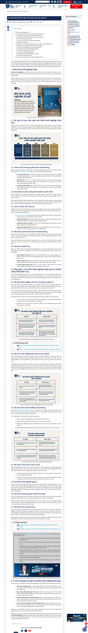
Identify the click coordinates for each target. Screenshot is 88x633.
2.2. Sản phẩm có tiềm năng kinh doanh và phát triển (30, 37)
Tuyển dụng (67, 2)
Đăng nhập (77, 2)
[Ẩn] (19, 28)
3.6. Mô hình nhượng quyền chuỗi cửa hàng (27, 53)
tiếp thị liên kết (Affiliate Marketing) (25, 410)
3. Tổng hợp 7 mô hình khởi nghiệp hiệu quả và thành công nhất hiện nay (34, 44)
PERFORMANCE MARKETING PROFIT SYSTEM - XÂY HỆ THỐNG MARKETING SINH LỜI (74, 24)
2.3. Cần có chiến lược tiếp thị (24, 39)
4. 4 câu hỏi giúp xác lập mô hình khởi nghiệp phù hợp (29, 57)
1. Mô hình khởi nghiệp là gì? (22, 32)
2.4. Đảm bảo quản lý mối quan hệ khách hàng (28, 40)
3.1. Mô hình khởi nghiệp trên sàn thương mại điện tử (29, 45)
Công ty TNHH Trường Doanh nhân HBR (19, 22)
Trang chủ (9, 11)
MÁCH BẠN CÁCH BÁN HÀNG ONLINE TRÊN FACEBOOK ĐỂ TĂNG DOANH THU (39, 529)
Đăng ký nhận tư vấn (76, 6)
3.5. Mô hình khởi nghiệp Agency (24, 52)
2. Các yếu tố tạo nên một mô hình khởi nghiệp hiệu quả (29, 34)
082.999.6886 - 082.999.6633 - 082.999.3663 (18, 1)
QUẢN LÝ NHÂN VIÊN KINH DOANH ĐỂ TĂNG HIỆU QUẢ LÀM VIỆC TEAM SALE (40, 349)
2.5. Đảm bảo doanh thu (22, 42)
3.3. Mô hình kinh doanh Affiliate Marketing (27, 49)
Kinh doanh (25, 11)
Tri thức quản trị (17, 11)
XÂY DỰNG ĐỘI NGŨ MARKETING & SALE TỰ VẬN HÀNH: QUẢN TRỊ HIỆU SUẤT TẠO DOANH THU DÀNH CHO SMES (75, 40)
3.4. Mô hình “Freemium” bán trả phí (25, 50)
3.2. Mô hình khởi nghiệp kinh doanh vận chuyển (28, 47)
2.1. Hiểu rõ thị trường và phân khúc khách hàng (28, 35)
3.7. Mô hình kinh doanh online (24, 55)
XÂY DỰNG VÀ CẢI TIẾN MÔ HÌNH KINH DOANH (37, 533)
